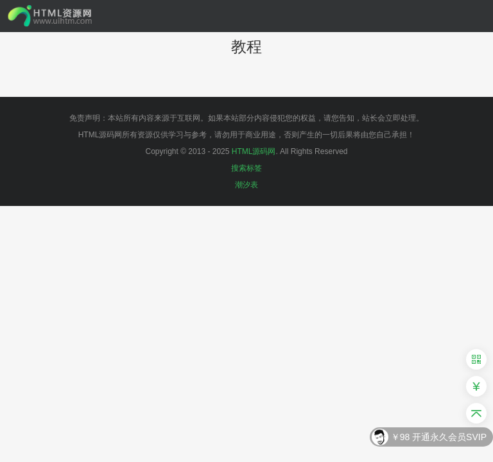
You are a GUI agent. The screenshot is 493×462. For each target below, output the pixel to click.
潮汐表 (246, 184)
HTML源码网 (254, 151)
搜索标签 (246, 168)
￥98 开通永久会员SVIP (439, 437)
